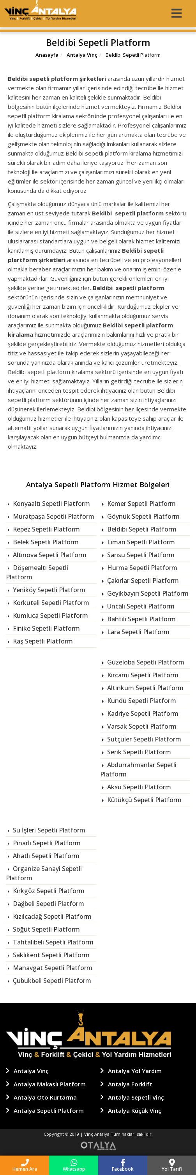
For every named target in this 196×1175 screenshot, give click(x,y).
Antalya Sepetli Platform (49, 1110)
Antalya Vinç (81, 54)
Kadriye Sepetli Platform (142, 713)
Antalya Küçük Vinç (134, 1110)
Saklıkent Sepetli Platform (50, 955)
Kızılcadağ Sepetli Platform (51, 916)
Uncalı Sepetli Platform (140, 606)
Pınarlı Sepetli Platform (46, 843)
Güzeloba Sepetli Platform (145, 662)
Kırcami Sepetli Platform (142, 675)
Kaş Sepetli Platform (42, 641)
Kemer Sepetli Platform (141, 503)
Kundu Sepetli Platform (141, 700)
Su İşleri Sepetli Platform (48, 830)
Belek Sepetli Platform (45, 542)
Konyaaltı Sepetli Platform (50, 503)
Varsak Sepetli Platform (141, 726)
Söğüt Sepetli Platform (45, 929)
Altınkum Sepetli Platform (145, 688)
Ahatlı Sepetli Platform (45, 856)
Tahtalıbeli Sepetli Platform (52, 942)
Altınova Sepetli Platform (49, 555)
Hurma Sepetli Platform (141, 567)
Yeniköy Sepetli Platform (48, 590)
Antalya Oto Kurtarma (45, 1097)
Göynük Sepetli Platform (143, 516)
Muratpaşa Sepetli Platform (52, 516)
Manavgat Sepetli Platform (51, 967)
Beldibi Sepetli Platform (141, 529)
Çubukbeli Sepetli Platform (51, 980)
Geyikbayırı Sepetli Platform (147, 593)
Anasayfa (46, 54)
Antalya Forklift (130, 1084)
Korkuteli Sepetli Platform (50, 602)
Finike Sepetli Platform (45, 628)
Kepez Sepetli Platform (45, 529)
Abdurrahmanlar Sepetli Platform (138, 769)
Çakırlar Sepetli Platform (142, 580)
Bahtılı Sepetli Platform (141, 619)
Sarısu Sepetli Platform (140, 555)
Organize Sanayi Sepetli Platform (44, 873)
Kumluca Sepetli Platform (49, 615)
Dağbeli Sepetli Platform (47, 903)
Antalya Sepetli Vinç (136, 1097)
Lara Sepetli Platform (138, 632)
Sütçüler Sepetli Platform (143, 739)
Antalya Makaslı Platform (50, 1084)
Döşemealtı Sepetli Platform (37, 572)
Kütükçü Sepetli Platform (144, 800)
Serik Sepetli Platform (138, 752)
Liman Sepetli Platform (140, 542)
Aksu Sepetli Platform (138, 787)
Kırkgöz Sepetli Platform (48, 890)
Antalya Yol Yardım (135, 1071)
